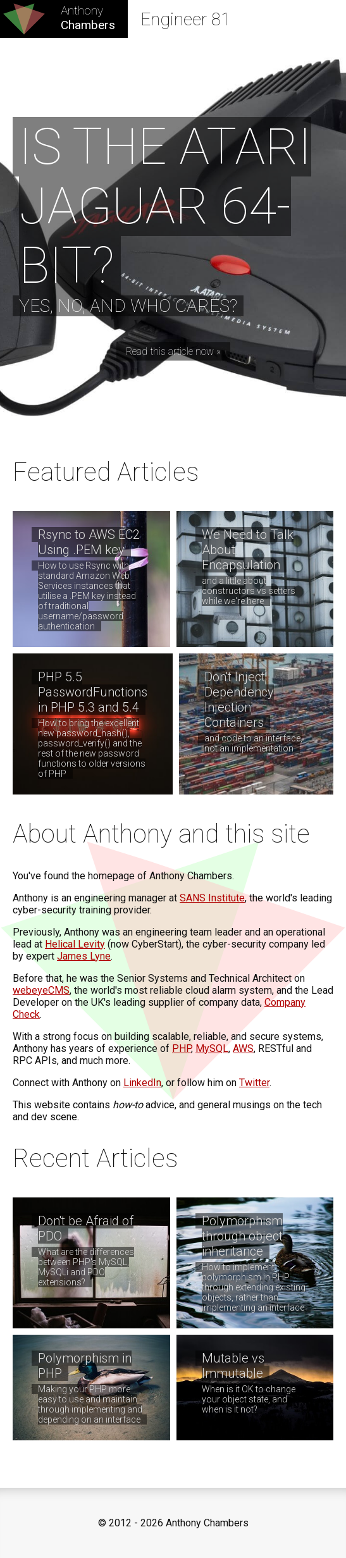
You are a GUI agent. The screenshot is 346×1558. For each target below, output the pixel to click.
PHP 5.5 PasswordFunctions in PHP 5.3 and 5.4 (92, 692)
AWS (243, 1048)
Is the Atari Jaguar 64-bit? (165, 206)
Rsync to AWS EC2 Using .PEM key (89, 542)
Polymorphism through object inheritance (242, 1236)
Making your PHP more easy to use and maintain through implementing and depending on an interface (90, 1404)
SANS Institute (212, 898)
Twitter (254, 1083)
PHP (181, 1048)
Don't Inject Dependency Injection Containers (239, 699)
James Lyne (84, 956)
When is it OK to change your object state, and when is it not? (248, 1399)
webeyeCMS (41, 990)
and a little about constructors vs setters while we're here (248, 591)
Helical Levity (75, 944)
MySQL (211, 1048)
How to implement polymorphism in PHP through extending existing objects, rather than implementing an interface (254, 1287)
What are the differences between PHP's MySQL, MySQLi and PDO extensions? (86, 1267)
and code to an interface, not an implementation (253, 743)
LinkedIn (142, 1083)
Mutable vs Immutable (233, 1366)
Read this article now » (173, 351)
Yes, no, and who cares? (128, 305)
